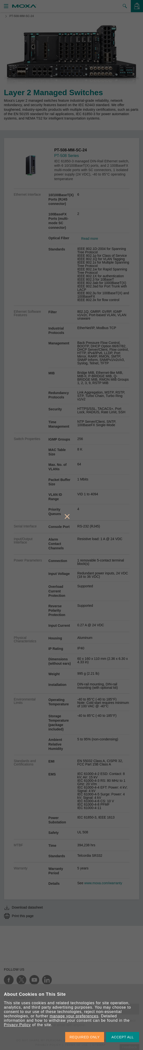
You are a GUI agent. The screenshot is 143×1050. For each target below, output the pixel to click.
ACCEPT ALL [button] (122, 1037)
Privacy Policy (17, 1025)
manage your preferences (74, 1016)
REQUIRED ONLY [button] (85, 1037)
